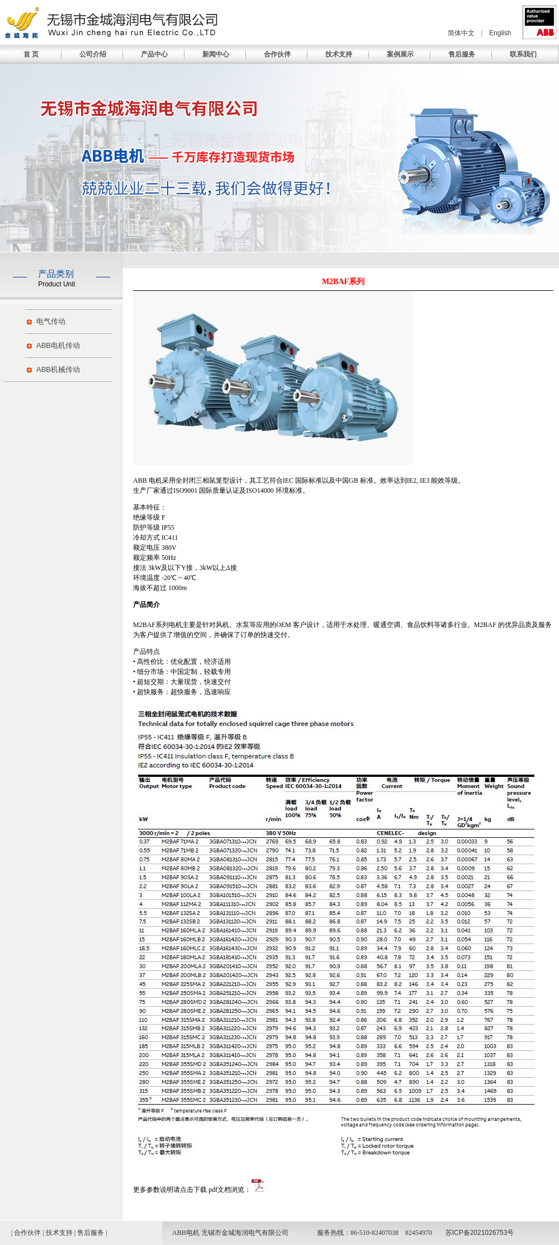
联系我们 (523, 54)
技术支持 (338, 54)
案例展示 (400, 54)
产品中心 (154, 54)
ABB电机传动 (58, 345)
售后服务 (461, 54)
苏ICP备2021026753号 (480, 1233)
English (500, 33)
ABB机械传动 (58, 369)
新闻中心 (215, 54)
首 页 (31, 54)
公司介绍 (92, 54)
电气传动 (50, 321)
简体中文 (461, 33)
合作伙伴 (277, 54)
